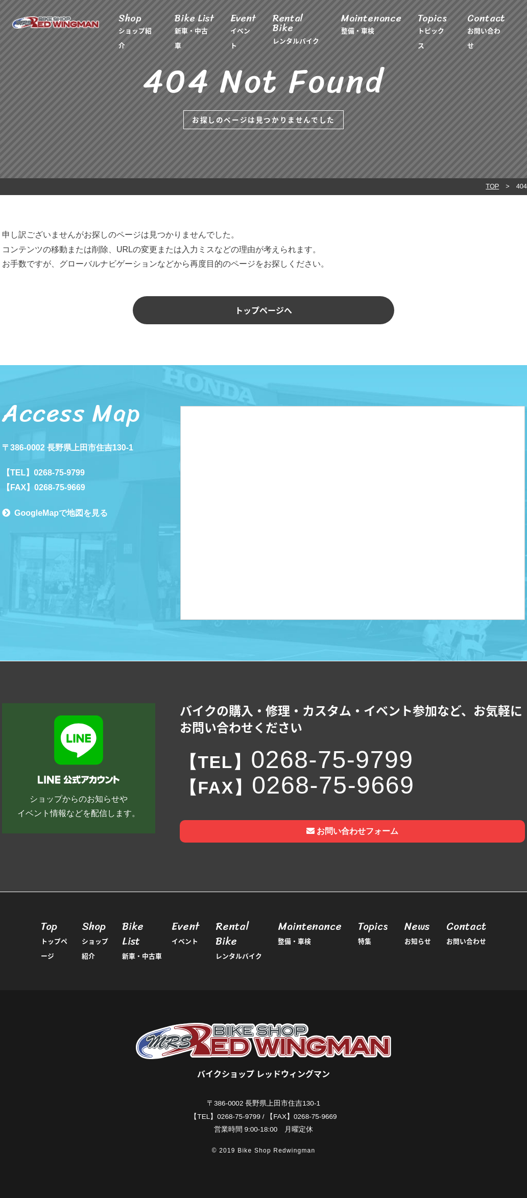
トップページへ (263, 310)
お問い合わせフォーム (352, 831)
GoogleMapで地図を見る (61, 513)
